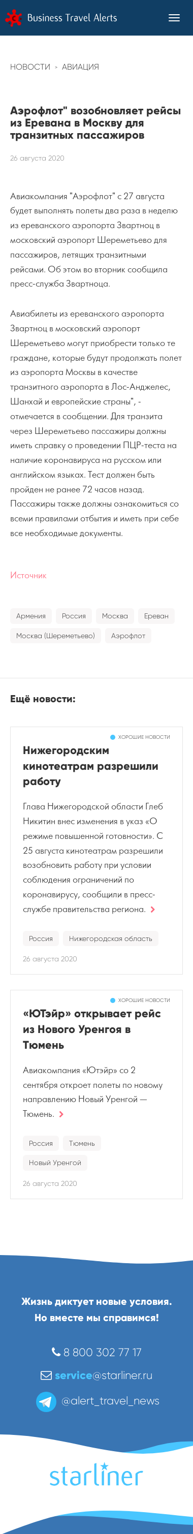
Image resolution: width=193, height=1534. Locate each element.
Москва (115, 616)
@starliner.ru (96, 1375)
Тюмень (82, 1143)
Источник (28, 575)
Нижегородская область (110, 938)
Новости (30, 67)
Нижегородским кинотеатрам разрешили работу (90, 766)
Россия (74, 616)
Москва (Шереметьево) (55, 636)
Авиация (80, 67)
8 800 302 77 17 (97, 1352)
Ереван (156, 616)
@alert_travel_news (96, 1400)
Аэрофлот (128, 636)
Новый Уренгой (55, 1163)
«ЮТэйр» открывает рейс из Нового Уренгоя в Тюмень (92, 1029)
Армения (31, 616)
